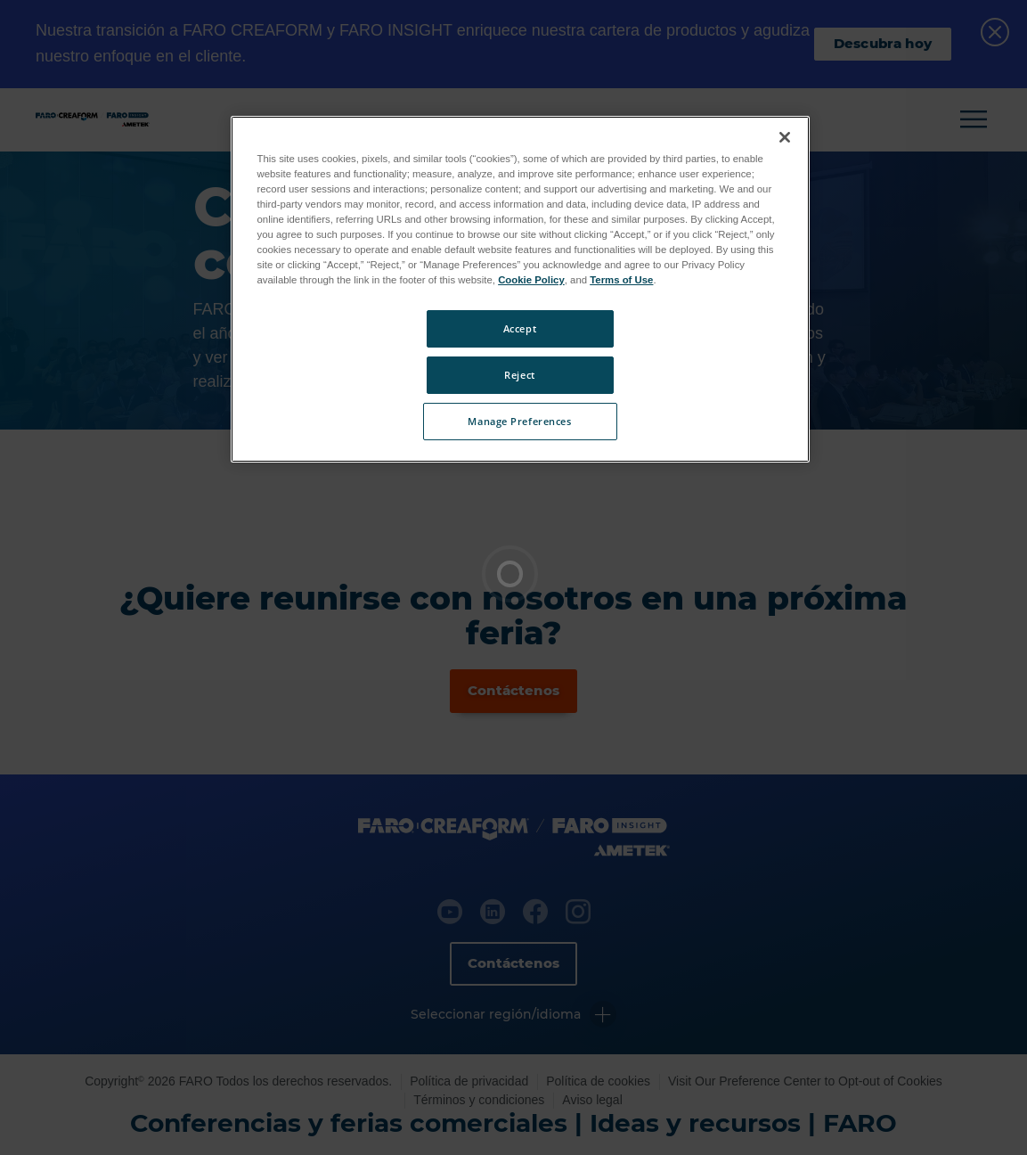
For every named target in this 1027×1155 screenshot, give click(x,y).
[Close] (784, 137)
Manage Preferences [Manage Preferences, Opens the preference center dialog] (519, 421)
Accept (519, 328)
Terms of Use (621, 279)
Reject (519, 374)
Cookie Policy (531, 279)
